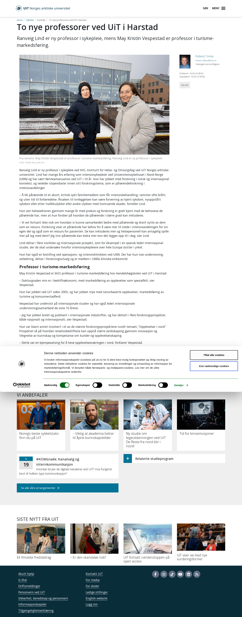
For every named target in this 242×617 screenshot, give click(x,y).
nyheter (30, 19)
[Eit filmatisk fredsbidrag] (41, 543)
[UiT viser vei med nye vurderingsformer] (201, 543)
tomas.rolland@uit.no (205, 60)
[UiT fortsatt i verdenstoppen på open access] (148, 545)
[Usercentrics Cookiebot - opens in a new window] (21, 610)
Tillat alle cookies (214, 580)
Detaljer (179, 610)
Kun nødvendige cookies (214, 591)
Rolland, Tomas (204, 56)
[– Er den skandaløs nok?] (94, 543)
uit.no (20, 19)
